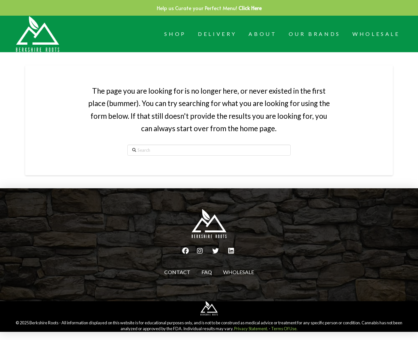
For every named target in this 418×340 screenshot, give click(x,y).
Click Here (250, 7)
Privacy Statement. (251, 328)
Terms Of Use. (284, 328)
